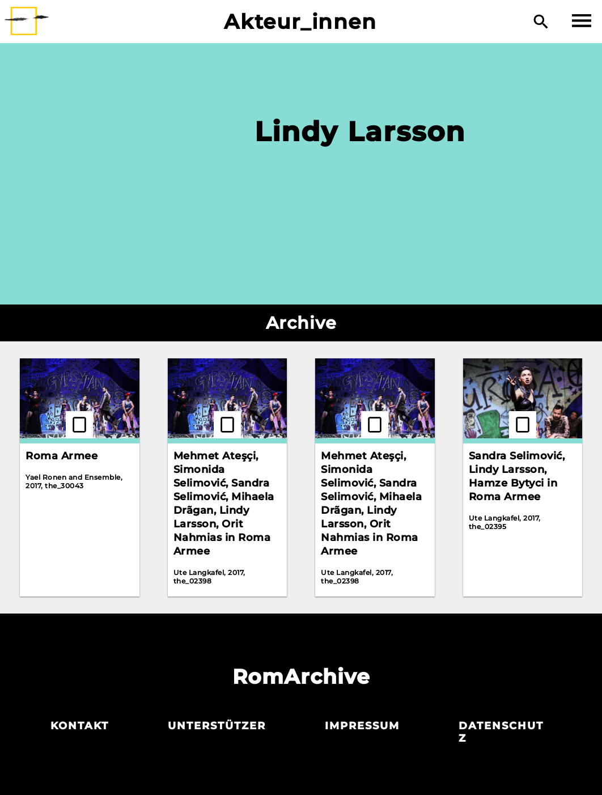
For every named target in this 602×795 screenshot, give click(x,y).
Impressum (362, 726)
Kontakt (79, 726)
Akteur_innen (300, 21)
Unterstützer (217, 726)
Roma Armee (61, 456)
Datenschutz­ (501, 732)
